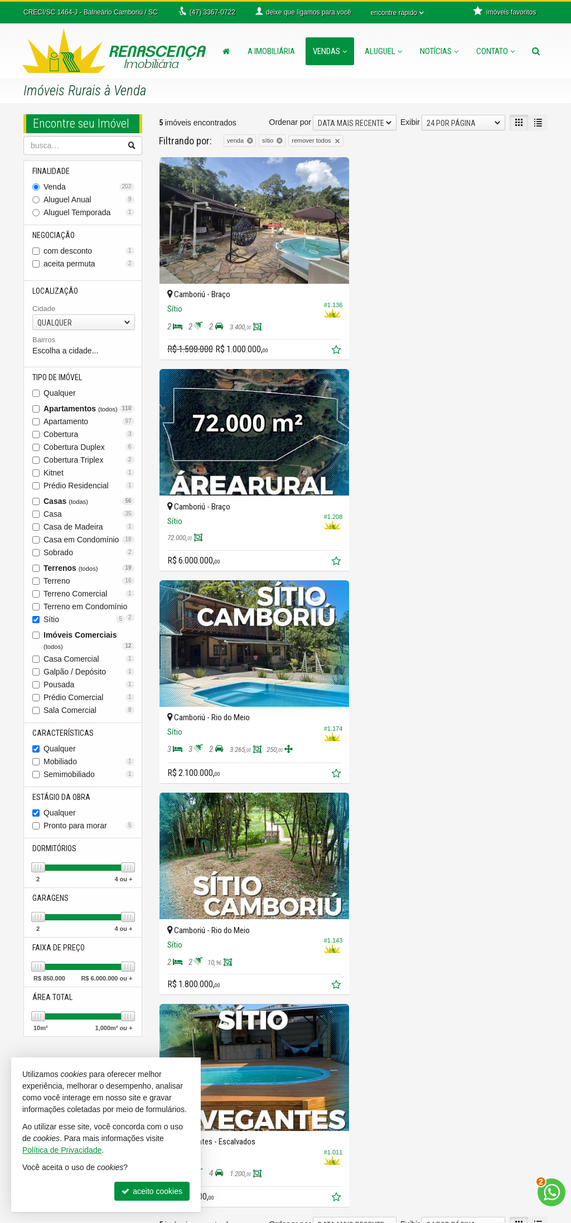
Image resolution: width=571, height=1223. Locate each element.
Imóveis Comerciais (88, 640)
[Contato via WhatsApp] (551, 1192)
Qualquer (59, 393)
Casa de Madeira (88, 526)
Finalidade (51, 171)
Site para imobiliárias (479, 1214)
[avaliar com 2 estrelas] (176, 820)
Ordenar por (290, 122)
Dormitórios (54, 848)
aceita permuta (88, 263)
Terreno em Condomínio (88, 607)
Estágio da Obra (61, 797)
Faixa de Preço (58, 947)
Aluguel (383, 51)
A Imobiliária (271, 51)
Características (63, 733)
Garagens (50, 898)
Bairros (43, 340)
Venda (88, 186)
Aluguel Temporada (88, 212)
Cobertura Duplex (88, 447)
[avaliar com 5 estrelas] (211, 820)
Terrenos (88, 568)
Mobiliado (88, 761)
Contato (495, 51)
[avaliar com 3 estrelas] (187, 820)
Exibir (410, 122)
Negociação (53, 235)
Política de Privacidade (389, 1215)
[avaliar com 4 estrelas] (199, 820)
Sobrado (88, 552)
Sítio (84, 619)
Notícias (439, 51)
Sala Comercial (88, 710)
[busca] (536, 51)
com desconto (88, 250)
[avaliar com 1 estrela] (164, 820)
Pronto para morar (88, 825)
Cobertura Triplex (88, 459)
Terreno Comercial (88, 593)
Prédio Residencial (88, 485)
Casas (88, 501)
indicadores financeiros (345, 1103)
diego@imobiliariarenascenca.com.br (223, 1192)
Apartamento (88, 421)
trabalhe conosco (335, 1136)
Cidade (43, 308)
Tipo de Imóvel (57, 377)
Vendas (330, 51)
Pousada (88, 684)
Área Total (52, 997)
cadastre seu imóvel (340, 1114)
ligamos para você (202, 1170)
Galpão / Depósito (88, 671)
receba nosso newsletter (347, 1092)
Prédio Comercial (88, 697)
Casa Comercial (88, 658)
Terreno (88, 580)
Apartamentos (88, 408)
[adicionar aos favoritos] (337, 350)
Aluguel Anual (88, 199)
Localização (55, 291)
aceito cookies (152, 1191)
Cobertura (88, 434)
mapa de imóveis (334, 1125)
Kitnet (88, 472)
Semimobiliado (88, 774)
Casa (88, 513)
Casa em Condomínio (88, 539)
